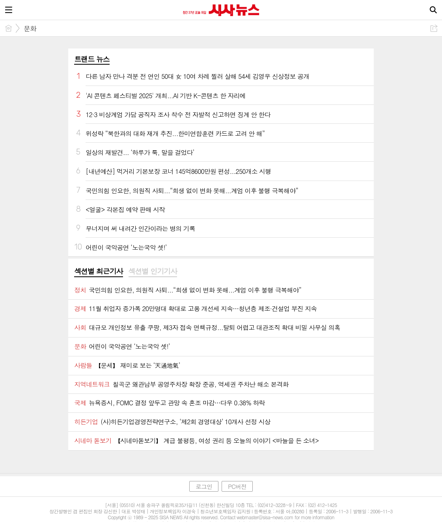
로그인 (204, 486)
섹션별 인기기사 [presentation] (153, 271)
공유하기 (433, 28)
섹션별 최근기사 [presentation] (98, 271)
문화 (30, 28)
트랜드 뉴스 (92, 59)
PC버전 (237, 486)
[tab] (98, 272)
